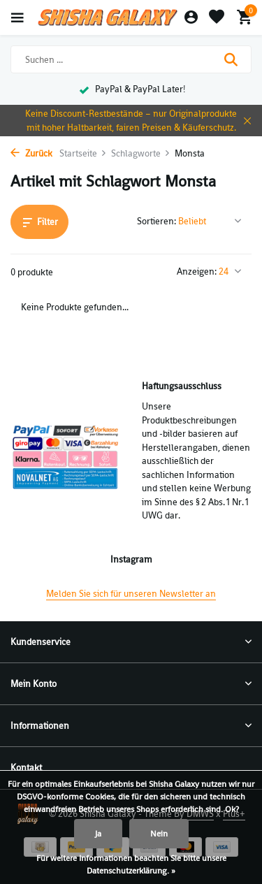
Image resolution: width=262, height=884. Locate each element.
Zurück (31, 153)
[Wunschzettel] (216, 18)
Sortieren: (156, 221)
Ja (98, 833)
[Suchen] (131, 59)
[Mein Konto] (191, 18)
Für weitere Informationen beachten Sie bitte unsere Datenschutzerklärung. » (131, 864)
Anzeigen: (197, 271)
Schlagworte (140, 153)
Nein (159, 833)
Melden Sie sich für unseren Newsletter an (131, 594)
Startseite (83, 153)
